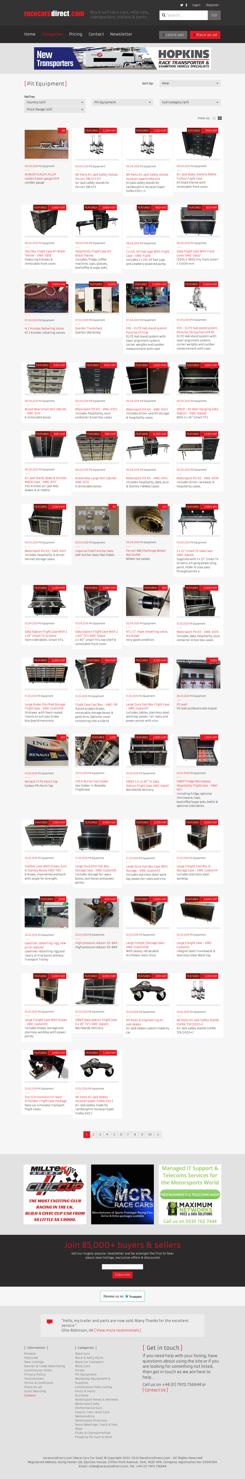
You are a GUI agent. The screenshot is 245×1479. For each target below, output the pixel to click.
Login (196, 5)
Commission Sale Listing (93, 1387)
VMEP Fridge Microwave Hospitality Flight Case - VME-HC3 (197, 785)
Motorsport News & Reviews (97, 1399)
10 (150, 1134)
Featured (31, 1358)
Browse (30, 1353)
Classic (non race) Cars (92, 1412)
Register (212, 5)
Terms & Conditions (38, 1383)
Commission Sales (38, 1370)
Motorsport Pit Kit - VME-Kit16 (197, 478)
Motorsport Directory (91, 1420)
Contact (96, 34)
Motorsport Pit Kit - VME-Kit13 (96, 409)
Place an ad (205, 35)
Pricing (75, 34)
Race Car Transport (89, 1362)
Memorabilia (85, 1416)
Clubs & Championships (93, 1433)
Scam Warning (35, 1391)
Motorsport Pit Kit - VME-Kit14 (197, 632)
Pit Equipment (86, 1374)
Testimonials (34, 1379)
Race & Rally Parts (89, 1358)
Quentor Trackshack (88, 328)
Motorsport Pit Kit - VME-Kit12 (147, 478)
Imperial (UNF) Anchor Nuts (94, 551)
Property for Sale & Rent (93, 1437)
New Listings (34, 1362)
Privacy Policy (35, 1374)
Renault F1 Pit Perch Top (41, 781)
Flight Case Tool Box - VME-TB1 (96, 704)
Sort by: (147, 83)
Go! (214, 15)
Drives (80, 1370)
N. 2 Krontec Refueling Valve (44, 328)
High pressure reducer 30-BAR (96, 943)
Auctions (81, 1395)
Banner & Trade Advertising (44, 1366)
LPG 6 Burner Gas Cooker (91, 781)
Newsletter (121, 34)
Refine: (29, 97)
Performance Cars (88, 1408)
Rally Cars (82, 1366)
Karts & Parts (85, 1391)
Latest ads (173, 35)
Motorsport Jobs (87, 1404)
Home (30, 34)
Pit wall (182, 704)
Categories (52, 34)
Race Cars (82, 1353)
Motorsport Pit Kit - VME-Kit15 (147, 409)
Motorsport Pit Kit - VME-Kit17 (45, 551)
